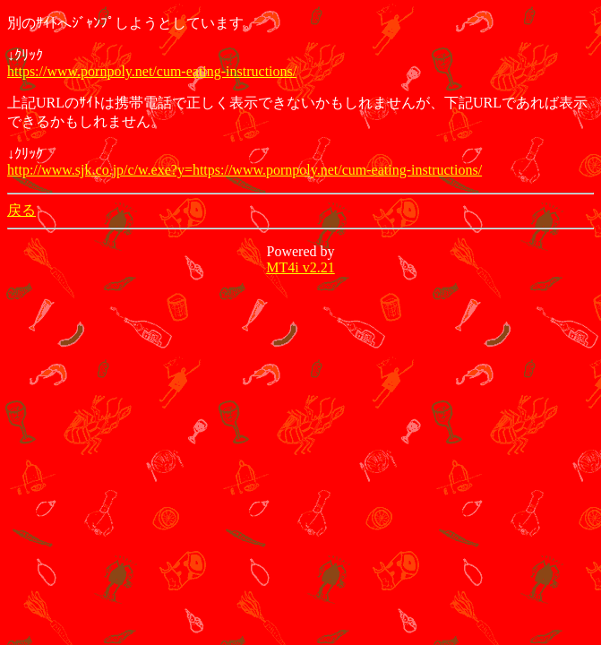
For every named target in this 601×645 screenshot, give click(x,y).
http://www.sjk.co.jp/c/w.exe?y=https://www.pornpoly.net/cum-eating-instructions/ (244, 169)
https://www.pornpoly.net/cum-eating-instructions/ (151, 71)
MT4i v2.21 (300, 267)
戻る (21, 210)
